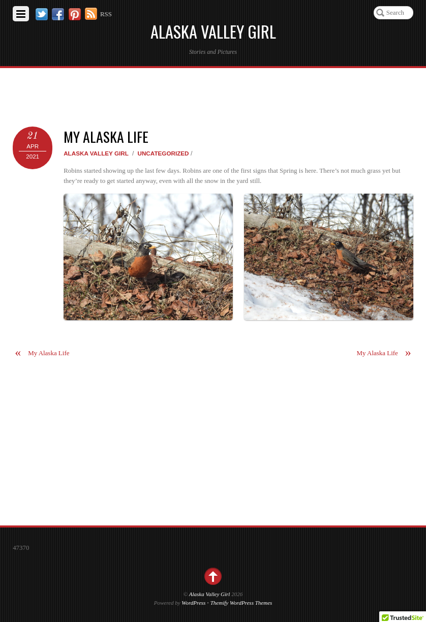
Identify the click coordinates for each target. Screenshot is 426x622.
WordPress (193, 603)
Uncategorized (163, 153)
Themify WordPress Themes (241, 603)
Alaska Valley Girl (96, 153)
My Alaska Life (106, 136)
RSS (106, 14)
